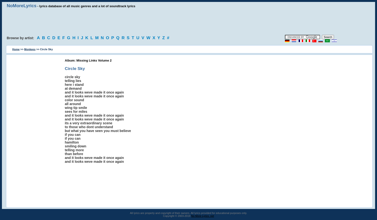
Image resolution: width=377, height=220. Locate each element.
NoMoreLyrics (22, 5)
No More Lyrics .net (202, 215)
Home (16, 49)
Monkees (30, 49)
